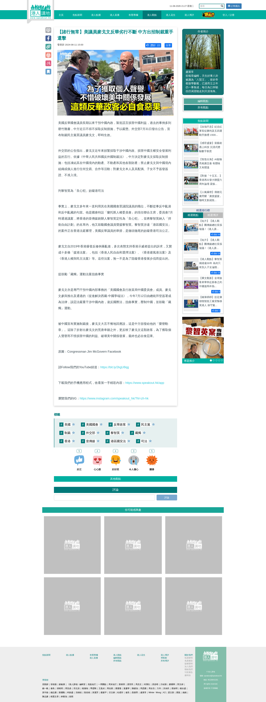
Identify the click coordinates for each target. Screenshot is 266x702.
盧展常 (143, 692)
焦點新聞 (77, 15)
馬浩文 (139, 684)
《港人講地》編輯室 (76, 684)
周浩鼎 (68, 688)
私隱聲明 (189, 658)
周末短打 (113, 684)
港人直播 (114, 15)
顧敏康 (62, 684)
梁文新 (171, 692)
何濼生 (147, 684)
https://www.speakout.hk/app (144, 383)
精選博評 (212, 215)
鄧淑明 (175, 688)
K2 (164, 692)
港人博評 (189, 15)
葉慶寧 (127, 688)
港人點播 (96, 15)
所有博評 (165, 661)
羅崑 (178, 692)
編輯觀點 (203, 101)
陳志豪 (45, 696)
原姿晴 (155, 684)
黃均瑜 (45, 692)
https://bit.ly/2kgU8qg (114, 367)
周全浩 (152, 688)
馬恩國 (143, 688)
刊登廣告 (189, 672)
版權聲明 (189, 663)
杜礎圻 (120, 692)
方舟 (159, 688)
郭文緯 (180, 684)
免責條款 (189, 661)
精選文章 (55, 696)
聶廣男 (135, 692)
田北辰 (77, 688)
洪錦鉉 (79, 692)
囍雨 (71, 696)
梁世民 (130, 684)
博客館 (164, 658)
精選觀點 (193, 215)
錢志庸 (54, 692)
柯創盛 (70, 692)
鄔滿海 (85, 688)
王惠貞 (102, 688)
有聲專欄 (133, 15)
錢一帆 (45, 688)
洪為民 (166, 688)
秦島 (53, 688)
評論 (166, 497)
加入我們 (189, 666)
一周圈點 (102, 684)
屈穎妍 (45, 684)
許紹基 (164, 684)
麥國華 (172, 684)
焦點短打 (92, 684)
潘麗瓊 (118, 688)
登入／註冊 (228, 15)
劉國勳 (62, 692)
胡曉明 (60, 688)
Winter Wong (155, 692)
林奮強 (64, 696)
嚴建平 (104, 692)
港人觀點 (152, 15)
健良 (128, 692)
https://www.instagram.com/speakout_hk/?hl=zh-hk (114, 398)
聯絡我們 (189, 669)
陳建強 (135, 688)
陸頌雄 (87, 692)
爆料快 (188, 675)
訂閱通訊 (234, 6)
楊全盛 (183, 688)
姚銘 (185, 692)
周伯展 (110, 688)
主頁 (61, 15)
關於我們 (189, 655)
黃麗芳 (95, 692)
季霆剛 (93, 688)
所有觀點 (203, 107)
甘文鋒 (112, 692)
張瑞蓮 (54, 684)
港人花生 (170, 15)
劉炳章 (122, 684)
